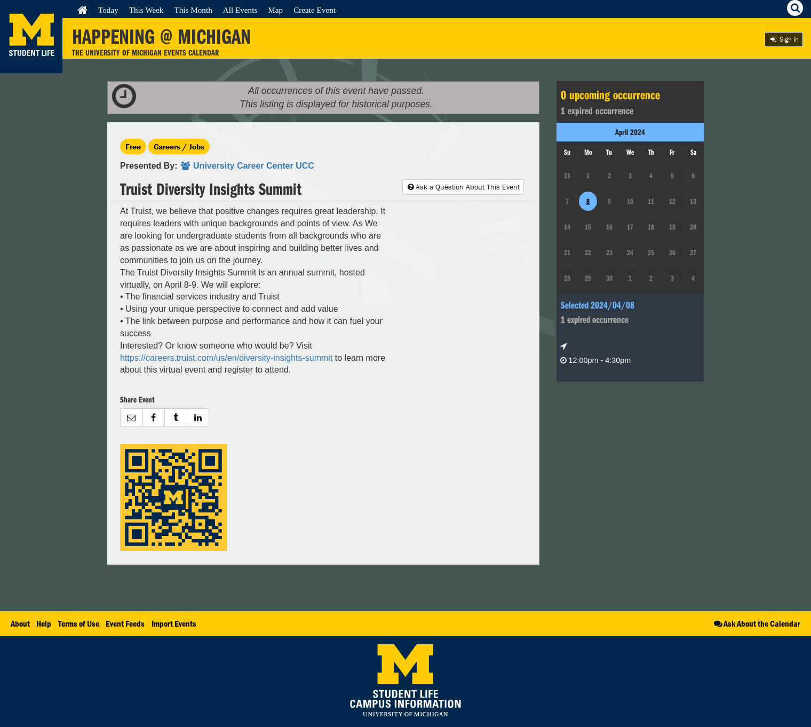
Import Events (174, 623)
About (20, 623)
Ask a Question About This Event (463, 187)
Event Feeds (125, 623)
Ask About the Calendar (756, 623)
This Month (193, 9)
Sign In (784, 39)
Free (133, 146)
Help (43, 623)
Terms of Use (78, 623)
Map (275, 9)
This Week (146, 9)
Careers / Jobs (179, 146)
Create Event (314, 9)
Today (108, 9)
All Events (240, 9)
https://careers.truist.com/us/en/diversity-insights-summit (226, 357)
